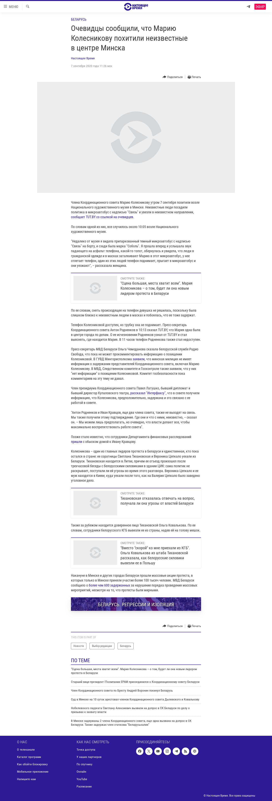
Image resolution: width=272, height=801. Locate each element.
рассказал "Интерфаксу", (148, 393)
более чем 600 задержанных (109, 585)
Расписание (84, 786)
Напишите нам (26, 779)
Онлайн (81, 771)
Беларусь (78, 19)
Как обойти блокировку (32, 764)
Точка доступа (86, 749)
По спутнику (84, 764)
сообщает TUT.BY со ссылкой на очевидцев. (102, 217)
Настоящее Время (83, 58)
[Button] (173, 77)
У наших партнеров (89, 757)
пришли (76, 442)
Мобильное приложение (33, 771)
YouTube (82, 779)
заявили (139, 359)
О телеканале (26, 749)
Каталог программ (29, 757)
